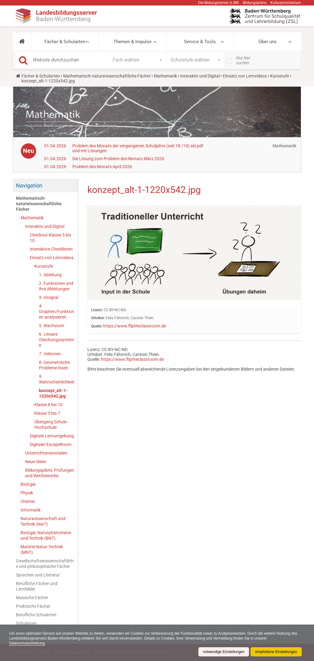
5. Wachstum (51, 325)
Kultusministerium (285, 3)
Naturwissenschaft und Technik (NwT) (43, 521)
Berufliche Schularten (36, 614)
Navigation (29, 185)
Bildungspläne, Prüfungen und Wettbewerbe (49, 473)
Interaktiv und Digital (200, 76)
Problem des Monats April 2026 (102, 166)
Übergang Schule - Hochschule (51, 424)
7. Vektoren (50, 353)
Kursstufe (279, 76)
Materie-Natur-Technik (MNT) (42, 549)
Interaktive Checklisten (51, 249)
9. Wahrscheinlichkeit (57, 379)
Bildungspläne (254, 3)
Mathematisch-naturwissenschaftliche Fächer (107, 76)
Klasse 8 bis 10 (48, 404)
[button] (22, 41)
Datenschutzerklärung (27, 643)
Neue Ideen (35, 461)
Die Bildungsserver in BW (218, 3)
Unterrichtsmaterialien (46, 453)
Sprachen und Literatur (38, 574)
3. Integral (48, 297)
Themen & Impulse (132, 41)
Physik (27, 492)
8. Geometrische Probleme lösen (54, 365)
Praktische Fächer (33, 606)
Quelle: (96, 326)
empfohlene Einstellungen (276, 652)
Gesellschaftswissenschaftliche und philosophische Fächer (45, 563)
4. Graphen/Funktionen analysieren (56, 311)
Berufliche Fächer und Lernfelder (36, 586)
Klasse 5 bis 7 (47, 413)
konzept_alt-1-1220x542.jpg (53, 393)
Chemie (28, 501)
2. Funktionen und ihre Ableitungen (56, 286)
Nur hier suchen (243, 60)
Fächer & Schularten (64, 41)
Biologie (28, 484)
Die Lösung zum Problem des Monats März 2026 (118, 158)
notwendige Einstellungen (223, 652)
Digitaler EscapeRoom (50, 444)
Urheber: (98, 318)
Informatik (30, 510)
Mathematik (165, 76)
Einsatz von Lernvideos (245, 76)
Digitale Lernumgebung (52, 435)
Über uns (267, 41)
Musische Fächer (32, 597)
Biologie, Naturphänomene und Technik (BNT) (46, 535)
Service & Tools (200, 41)
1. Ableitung (50, 274)
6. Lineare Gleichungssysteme (56, 340)
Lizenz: (97, 310)
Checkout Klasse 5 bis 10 (50, 237)
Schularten (26, 623)
